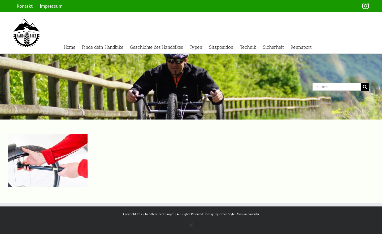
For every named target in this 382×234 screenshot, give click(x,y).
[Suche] (365, 87)
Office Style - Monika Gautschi (239, 214)
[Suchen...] (336, 87)
